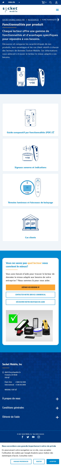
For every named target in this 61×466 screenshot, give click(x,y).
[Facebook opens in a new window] (22, 437)
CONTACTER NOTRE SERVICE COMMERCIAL (30, 295)
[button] (50, 2)
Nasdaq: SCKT (11, 390)
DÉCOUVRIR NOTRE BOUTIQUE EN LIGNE (30, 302)
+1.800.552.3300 (20, 382)
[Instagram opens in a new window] (38, 437)
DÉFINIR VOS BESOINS (30, 287)
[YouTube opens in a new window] (33, 437)
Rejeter (39, 461)
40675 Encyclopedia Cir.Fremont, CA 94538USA (13, 375)
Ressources (33, 20)
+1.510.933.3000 (20, 385)
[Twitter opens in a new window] (28, 437)
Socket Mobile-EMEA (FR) (13, 20)
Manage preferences (21, 461)
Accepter (53, 461)
